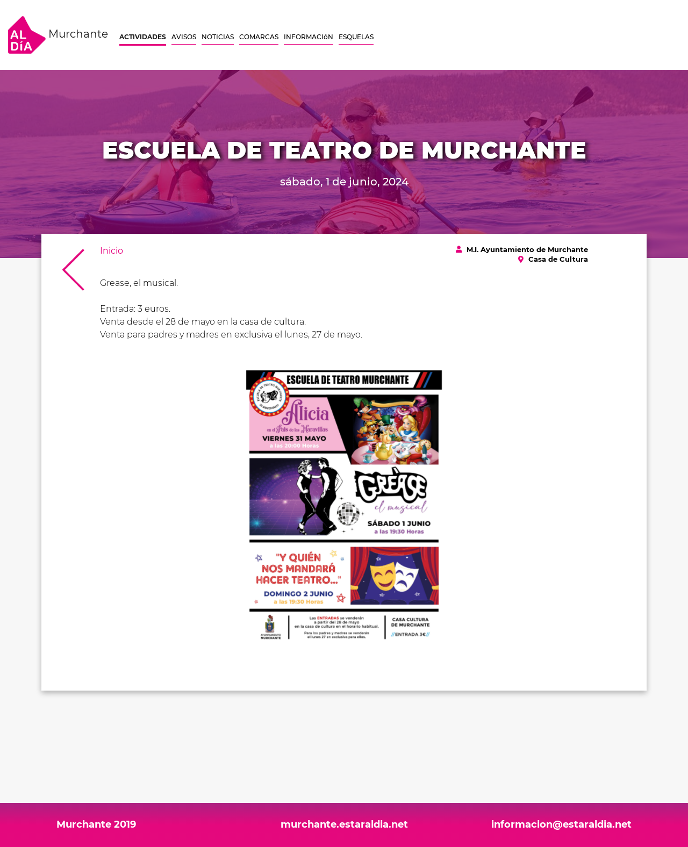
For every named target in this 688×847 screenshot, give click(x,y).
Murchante (58, 35)
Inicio (111, 251)
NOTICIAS (218, 37)
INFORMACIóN (308, 37)
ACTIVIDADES (142, 37)
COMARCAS (258, 37)
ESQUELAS (356, 37)
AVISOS (183, 37)
